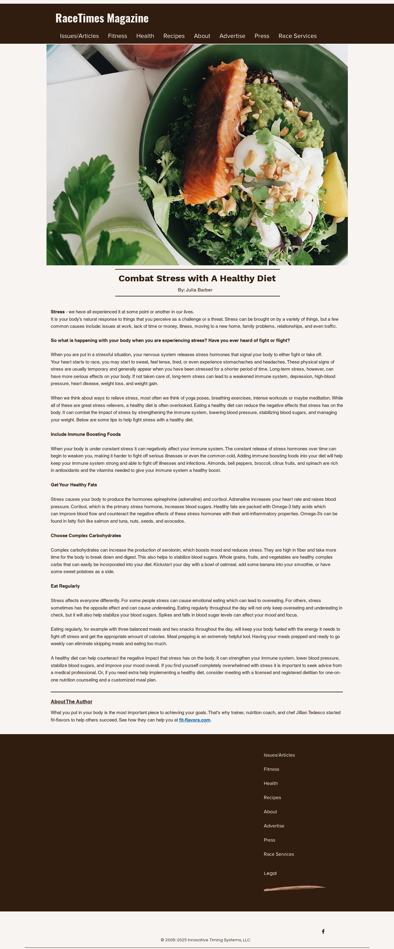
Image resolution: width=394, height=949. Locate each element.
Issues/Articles (279, 755)
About (270, 811)
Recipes (272, 797)
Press (269, 839)
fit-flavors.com (194, 719)
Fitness (271, 769)
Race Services (279, 854)
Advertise (274, 825)
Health (271, 783)
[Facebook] (323, 931)
